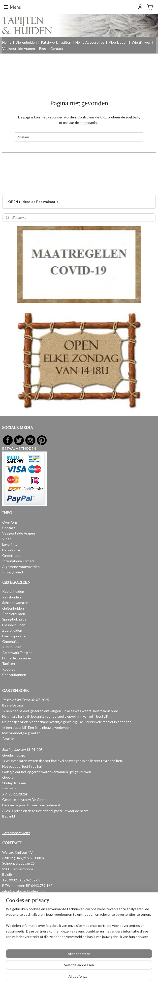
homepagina (89, 122)
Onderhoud (11, 555)
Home (6, 42)
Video (6, 539)
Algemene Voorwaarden (21, 566)
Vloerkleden (118, 42)
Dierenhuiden (26, 42)
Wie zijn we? (141, 42)
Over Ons (10, 522)
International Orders (18, 561)
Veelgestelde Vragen (18, 48)
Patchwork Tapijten (56, 42)
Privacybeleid (12, 572)
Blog (42, 48)
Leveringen (11, 544)
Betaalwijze (11, 550)
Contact (56, 48)
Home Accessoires (89, 42)
